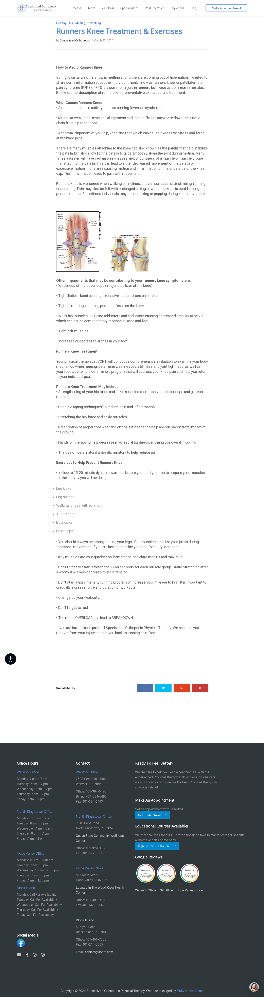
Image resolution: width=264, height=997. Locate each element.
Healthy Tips (64, 23)
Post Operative (154, 8)
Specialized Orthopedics (75, 40)
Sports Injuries (129, 8)
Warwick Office (145, 878)
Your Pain (108, 8)
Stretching (94, 23)
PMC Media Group (190, 991)
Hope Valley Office (189, 878)
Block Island (85, 920)
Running (79, 23)
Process (76, 8)
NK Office (166, 878)
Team (91, 8)
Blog (193, 8)
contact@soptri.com (99, 952)
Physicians (177, 8)
